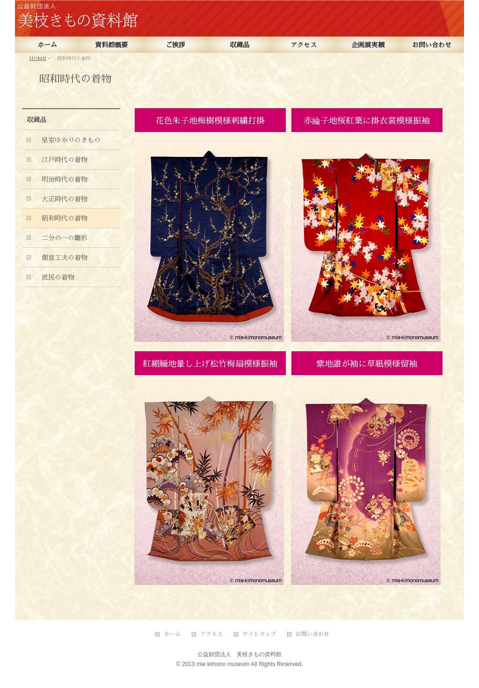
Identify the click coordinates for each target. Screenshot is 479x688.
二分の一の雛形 (61, 238)
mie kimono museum (223, 664)
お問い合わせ (312, 634)
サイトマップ (259, 634)
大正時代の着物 (61, 199)
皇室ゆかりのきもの (68, 140)
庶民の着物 (54, 277)
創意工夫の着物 (61, 257)
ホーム (172, 634)
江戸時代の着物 (61, 159)
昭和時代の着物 (61, 218)
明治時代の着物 (61, 179)
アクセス (211, 634)
